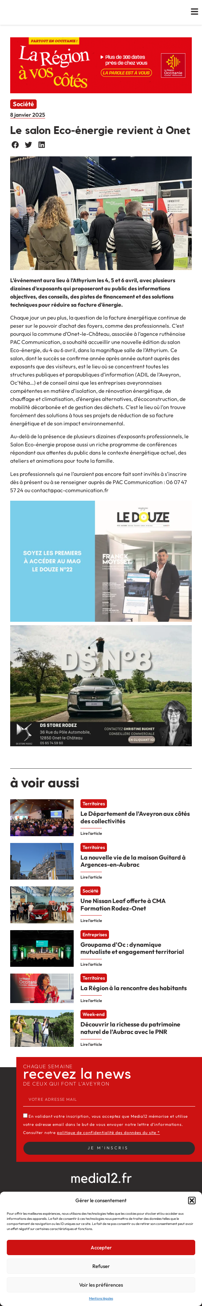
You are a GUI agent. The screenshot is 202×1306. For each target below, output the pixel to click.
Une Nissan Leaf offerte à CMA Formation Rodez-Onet (122, 904)
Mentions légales (101, 1298)
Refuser (101, 1266)
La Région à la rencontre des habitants (133, 988)
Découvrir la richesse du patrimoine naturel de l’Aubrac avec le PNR (130, 1028)
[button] (191, 1200)
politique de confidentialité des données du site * (108, 1132)
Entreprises (94, 935)
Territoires (93, 804)
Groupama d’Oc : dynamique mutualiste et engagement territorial (132, 948)
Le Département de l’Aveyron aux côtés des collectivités (135, 817)
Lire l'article (91, 833)
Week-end (93, 1014)
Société (23, 104)
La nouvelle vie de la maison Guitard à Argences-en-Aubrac (133, 861)
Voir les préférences (101, 1285)
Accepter (101, 1247)
